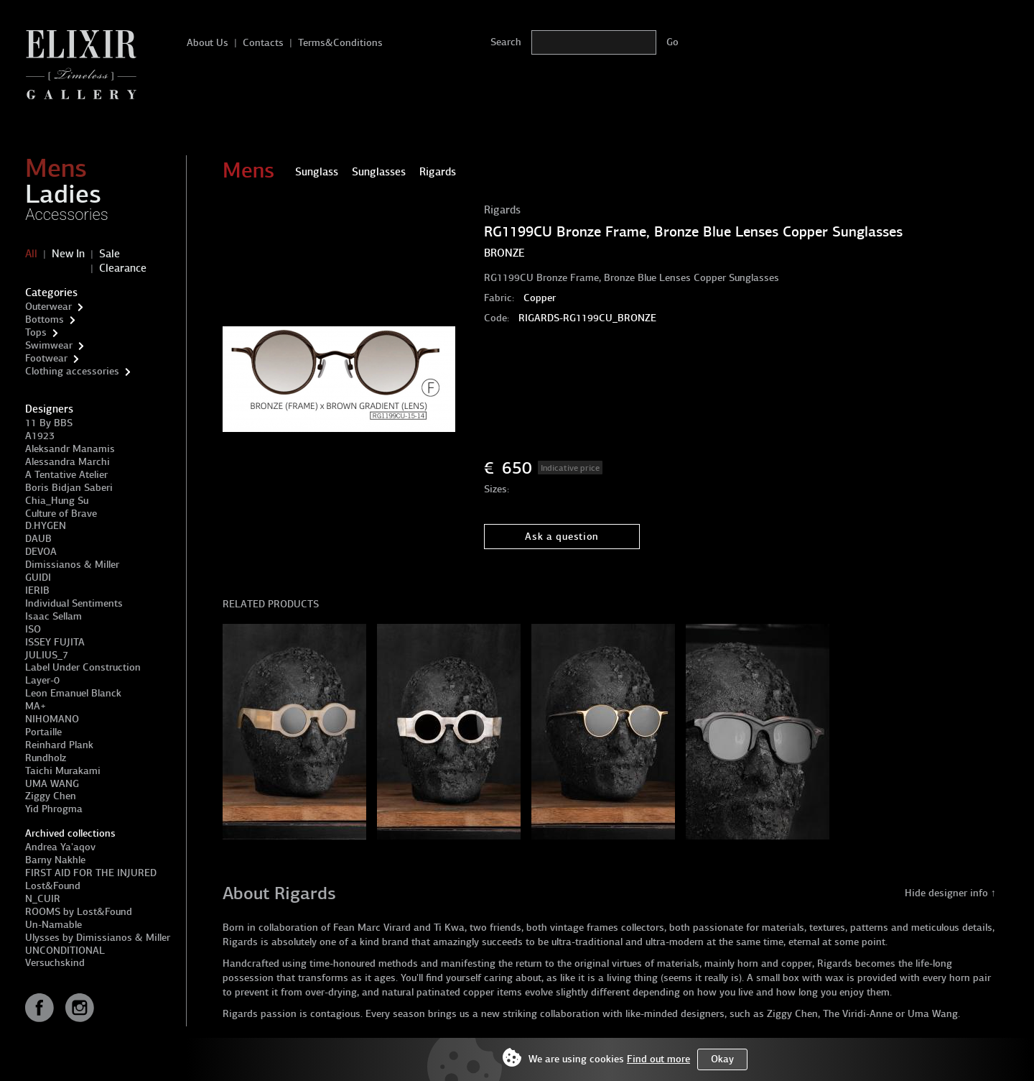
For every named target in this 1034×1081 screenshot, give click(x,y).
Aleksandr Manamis (70, 449)
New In (68, 253)
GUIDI (38, 577)
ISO (33, 629)
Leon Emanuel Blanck (73, 693)
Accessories (66, 215)
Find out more (658, 1059)
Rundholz (45, 758)
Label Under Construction (83, 667)
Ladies (63, 194)
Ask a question (562, 536)
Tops (36, 332)
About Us (207, 43)
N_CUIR (42, 899)
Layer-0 (42, 680)
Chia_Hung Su (56, 500)
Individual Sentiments (74, 603)
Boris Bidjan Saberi (69, 488)
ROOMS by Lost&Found (78, 912)
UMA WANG (52, 784)
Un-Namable (53, 925)
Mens (56, 168)
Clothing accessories (72, 371)
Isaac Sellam (53, 616)
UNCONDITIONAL (65, 950)
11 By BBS (49, 423)
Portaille (43, 732)
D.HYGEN (45, 526)
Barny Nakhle (55, 860)
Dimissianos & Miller (72, 564)
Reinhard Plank (59, 745)
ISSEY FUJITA (55, 642)
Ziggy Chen (50, 796)
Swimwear (49, 345)
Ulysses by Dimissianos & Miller (97, 938)
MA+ (35, 706)
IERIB (37, 590)
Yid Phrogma (54, 809)
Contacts (263, 43)
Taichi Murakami (63, 771)
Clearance (122, 268)
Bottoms (44, 319)
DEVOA (41, 552)
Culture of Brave (61, 513)
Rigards (502, 209)
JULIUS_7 (46, 655)
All (31, 253)
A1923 (40, 436)
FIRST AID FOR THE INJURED (91, 873)
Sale (109, 253)
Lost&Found (52, 886)
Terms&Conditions (340, 43)
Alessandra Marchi (67, 462)
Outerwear (48, 306)
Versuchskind (55, 963)
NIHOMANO (52, 719)
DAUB (38, 539)
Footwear (46, 358)
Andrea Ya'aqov (60, 847)
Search (505, 42)
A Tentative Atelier (66, 475)
